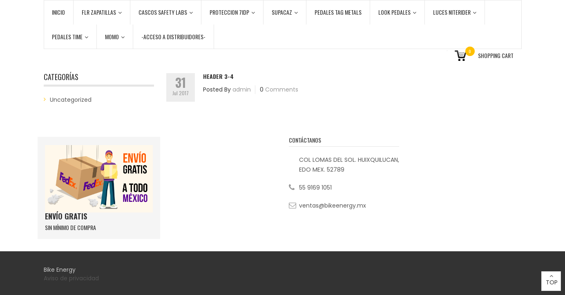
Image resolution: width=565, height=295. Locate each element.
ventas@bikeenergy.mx (332, 205)
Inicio (58, 12)
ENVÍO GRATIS (66, 216)
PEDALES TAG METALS (338, 12)
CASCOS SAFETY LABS (165, 12)
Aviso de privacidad (72, 278)
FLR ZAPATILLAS (102, 12)
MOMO (115, 36)
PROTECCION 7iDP (232, 12)
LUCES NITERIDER (454, 12)
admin (241, 89)
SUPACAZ (285, 12)
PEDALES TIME (70, 36)
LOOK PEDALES (397, 12)
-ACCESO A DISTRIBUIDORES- (173, 36)
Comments (281, 89)
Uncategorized (71, 100)
